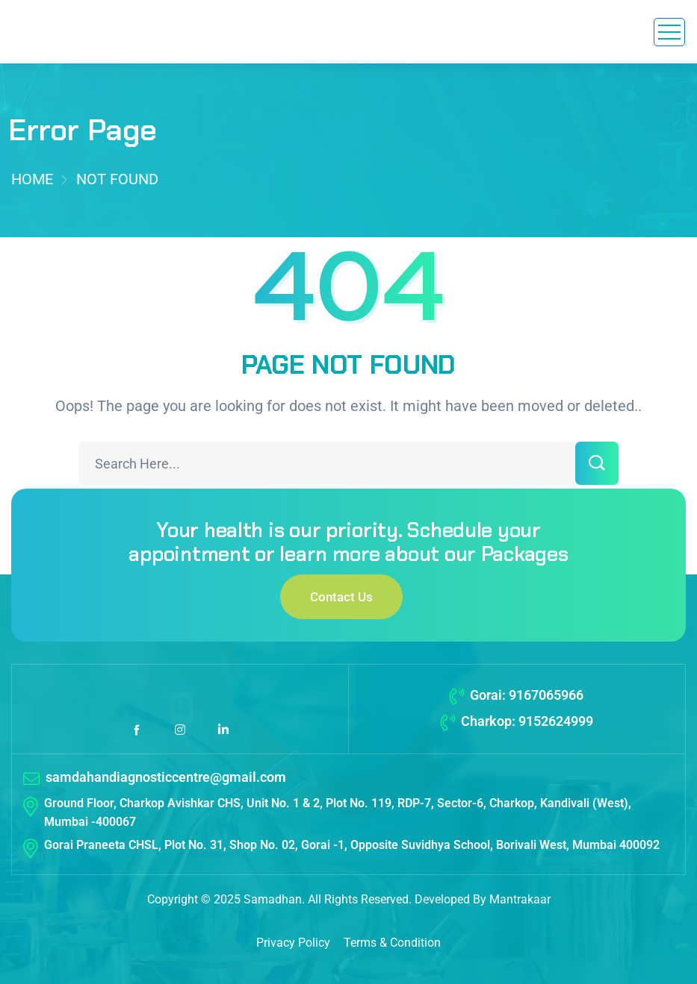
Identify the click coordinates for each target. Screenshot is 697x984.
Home (32, 179)
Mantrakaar (520, 899)
